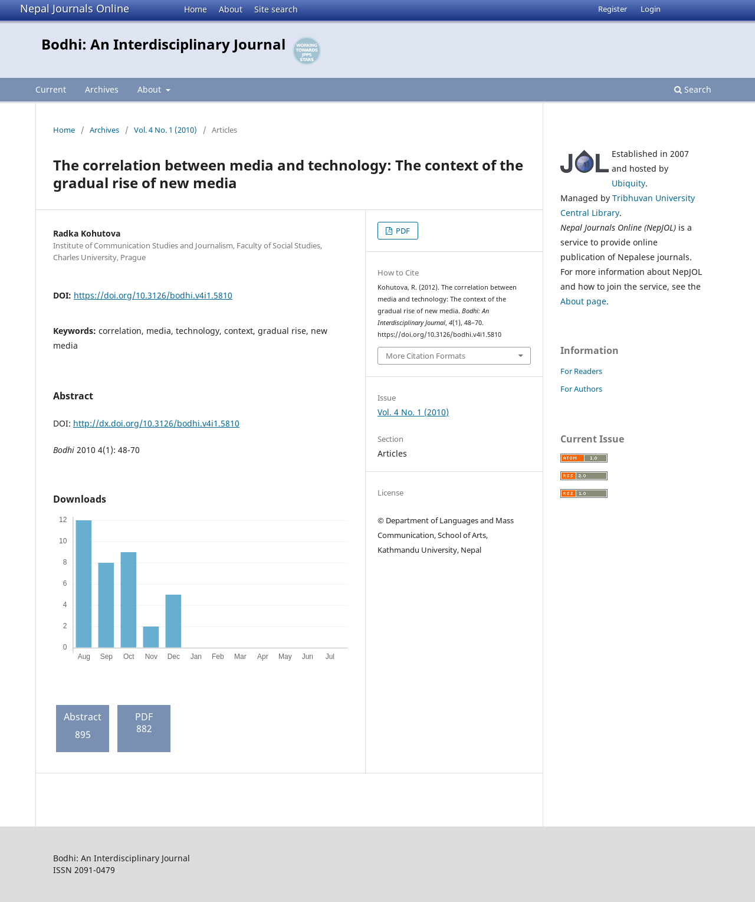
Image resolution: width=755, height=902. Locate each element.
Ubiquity (628, 183)
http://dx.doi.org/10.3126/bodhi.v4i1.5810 (156, 423)
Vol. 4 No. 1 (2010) (165, 129)
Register (612, 9)
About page (583, 301)
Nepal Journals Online (74, 8)
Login (651, 9)
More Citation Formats (425, 355)
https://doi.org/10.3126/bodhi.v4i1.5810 (153, 295)
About (230, 9)
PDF (402, 230)
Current (50, 89)
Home (195, 9)
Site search (276, 9)
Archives (102, 89)
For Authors (581, 388)
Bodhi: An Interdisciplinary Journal (163, 44)
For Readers (581, 371)
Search (692, 89)
